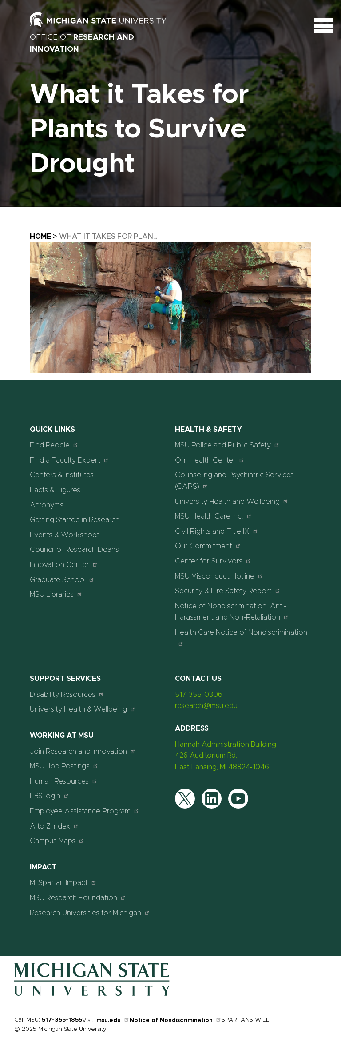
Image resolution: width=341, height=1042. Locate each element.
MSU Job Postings (64, 766)
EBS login (49, 796)
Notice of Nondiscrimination (176, 1020)
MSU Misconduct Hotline (219, 576)
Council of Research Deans (74, 549)
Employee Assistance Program (84, 811)
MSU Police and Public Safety (227, 445)
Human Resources (64, 781)
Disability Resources (67, 694)
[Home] (92, 994)
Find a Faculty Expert (69, 460)
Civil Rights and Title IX (216, 531)
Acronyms (46, 505)
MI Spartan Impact (63, 882)
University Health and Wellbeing (232, 501)
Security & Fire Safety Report (228, 591)
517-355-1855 (62, 1020)
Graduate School (62, 579)
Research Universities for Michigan (90, 913)
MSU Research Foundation (78, 897)
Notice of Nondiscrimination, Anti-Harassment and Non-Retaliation (232, 612)
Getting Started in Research (74, 519)
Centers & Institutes (62, 475)
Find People (54, 445)
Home (40, 236)
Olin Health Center (210, 460)
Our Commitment (208, 546)
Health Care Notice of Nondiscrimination (241, 637)
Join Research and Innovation (83, 751)
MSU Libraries (56, 594)
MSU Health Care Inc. (213, 516)
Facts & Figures (55, 490)
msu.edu (113, 1020)
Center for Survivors (213, 561)
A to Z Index (54, 826)
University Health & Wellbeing (83, 709)
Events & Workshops (65, 535)
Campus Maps (57, 841)
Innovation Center (64, 564)
